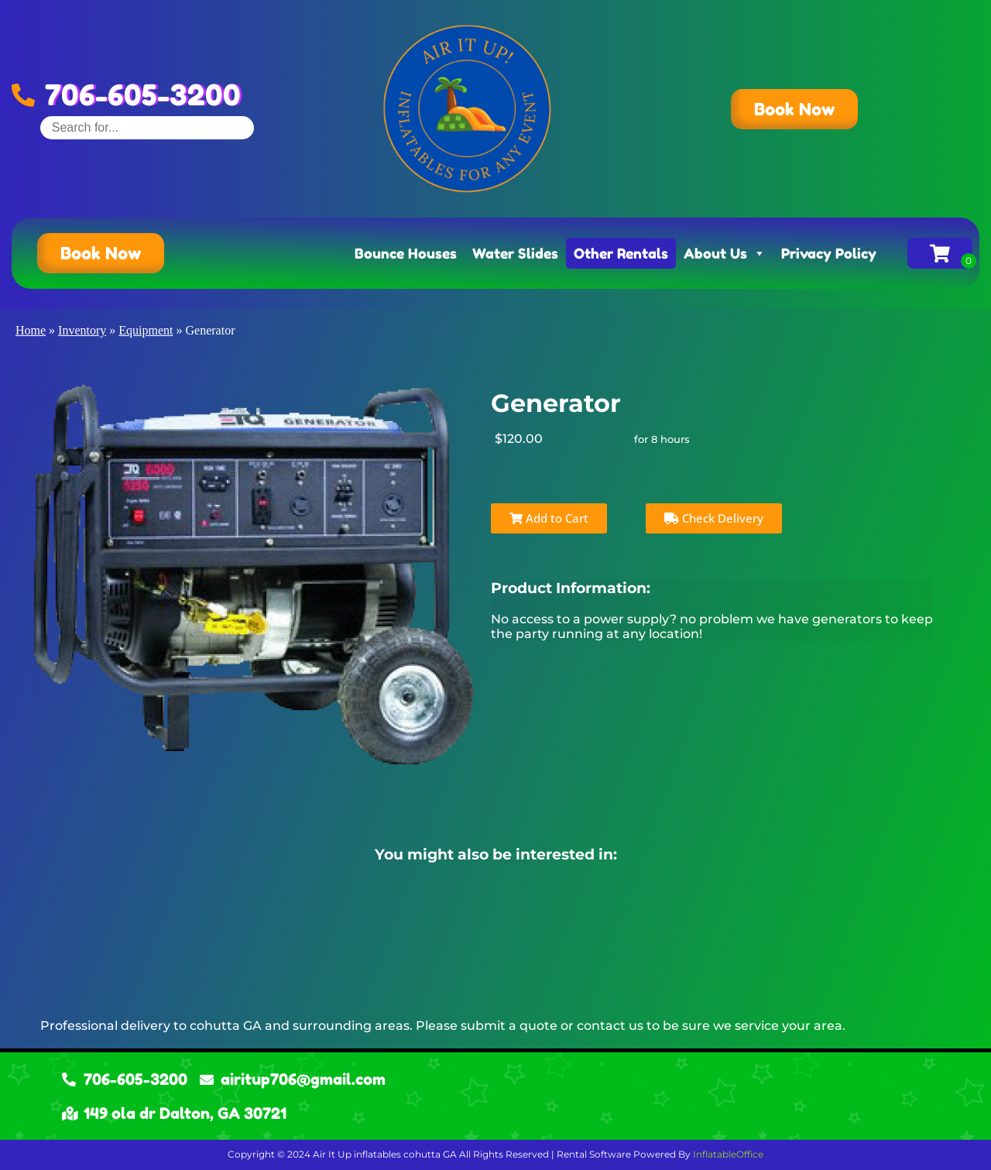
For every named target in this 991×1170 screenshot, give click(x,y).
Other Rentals (621, 253)
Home (30, 330)
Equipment (145, 330)
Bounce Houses (406, 253)
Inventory (82, 330)
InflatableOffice (728, 1154)
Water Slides (515, 253)
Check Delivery (713, 518)
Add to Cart (548, 518)
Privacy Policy (828, 253)
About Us (725, 253)
